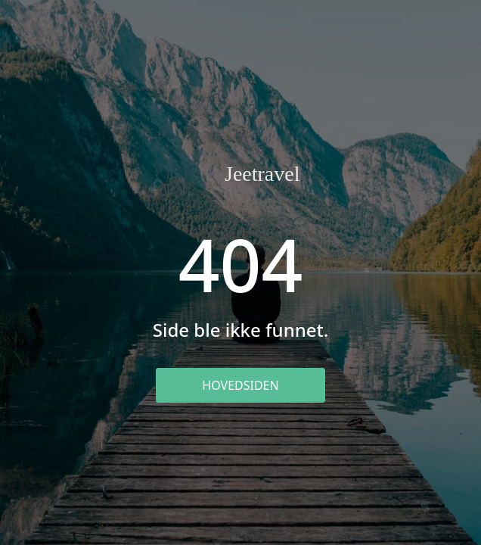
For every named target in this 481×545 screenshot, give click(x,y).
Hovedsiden (240, 385)
